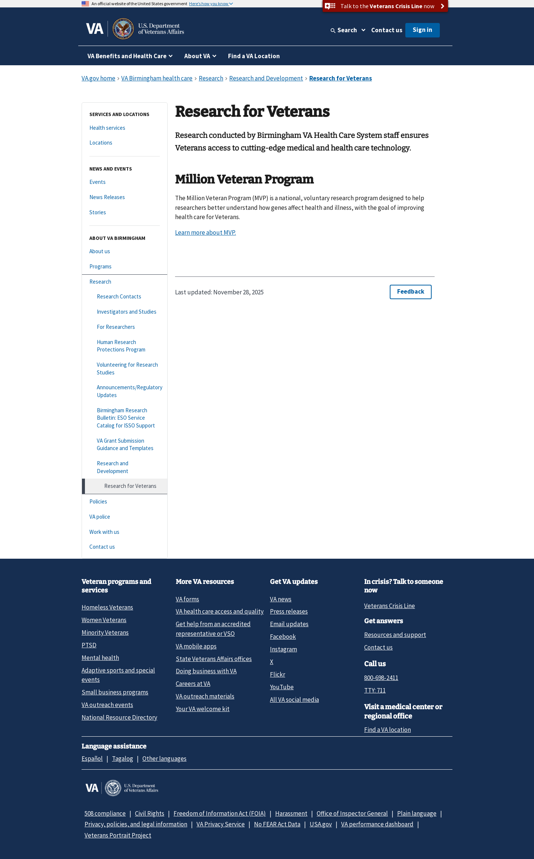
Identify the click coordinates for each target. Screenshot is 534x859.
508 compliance (105, 813)
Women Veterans (104, 620)
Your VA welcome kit (203, 709)
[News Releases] (124, 197)
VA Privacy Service (221, 824)
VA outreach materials (205, 696)
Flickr (277, 674)
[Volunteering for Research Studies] (124, 368)
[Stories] (124, 212)
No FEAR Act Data (277, 824)
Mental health (100, 658)
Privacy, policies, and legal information (136, 824)
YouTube (282, 687)
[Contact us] (124, 547)
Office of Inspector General (352, 813)
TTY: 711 (375, 690)
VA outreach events (107, 705)
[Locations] (124, 143)
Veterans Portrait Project (118, 835)
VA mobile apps (196, 646)
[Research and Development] (124, 467)
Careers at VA (193, 684)
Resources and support (395, 635)
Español (92, 758)
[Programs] (124, 266)
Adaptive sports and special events (118, 675)
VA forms (187, 599)
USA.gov (321, 824)
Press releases (289, 611)
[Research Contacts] (124, 296)
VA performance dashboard (377, 824)
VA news (280, 599)
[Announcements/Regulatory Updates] (124, 391)
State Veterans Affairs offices (214, 659)
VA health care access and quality (220, 611)
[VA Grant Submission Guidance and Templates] (124, 444)
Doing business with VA (206, 671)
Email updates (289, 624)
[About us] (124, 251)
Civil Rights (149, 813)
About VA (197, 56)
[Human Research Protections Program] (124, 346)
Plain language (416, 813)
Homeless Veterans (107, 607)
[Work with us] (124, 532)
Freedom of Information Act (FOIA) (220, 813)
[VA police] (124, 517)
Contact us (386, 30)
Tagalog (122, 758)
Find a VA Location (254, 56)
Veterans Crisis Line (389, 606)
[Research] (124, 282)
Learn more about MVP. (205, 232)
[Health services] (124, 128)
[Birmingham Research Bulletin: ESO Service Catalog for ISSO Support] (124, 418)
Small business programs (115, 692)
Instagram (283, 649)
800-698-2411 (381, 678)
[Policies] (124, 501)
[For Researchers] (124, 327)
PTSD (89, 645)
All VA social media (294, 700)
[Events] (124, 182)
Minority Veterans (105, 632)
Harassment (291, 813)
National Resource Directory (119, 717)
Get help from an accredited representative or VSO (213, 628)
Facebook (283, 636)
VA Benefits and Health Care (127, 56)
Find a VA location (387, 730)
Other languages (164, 758)
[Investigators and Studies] (124, 312)
